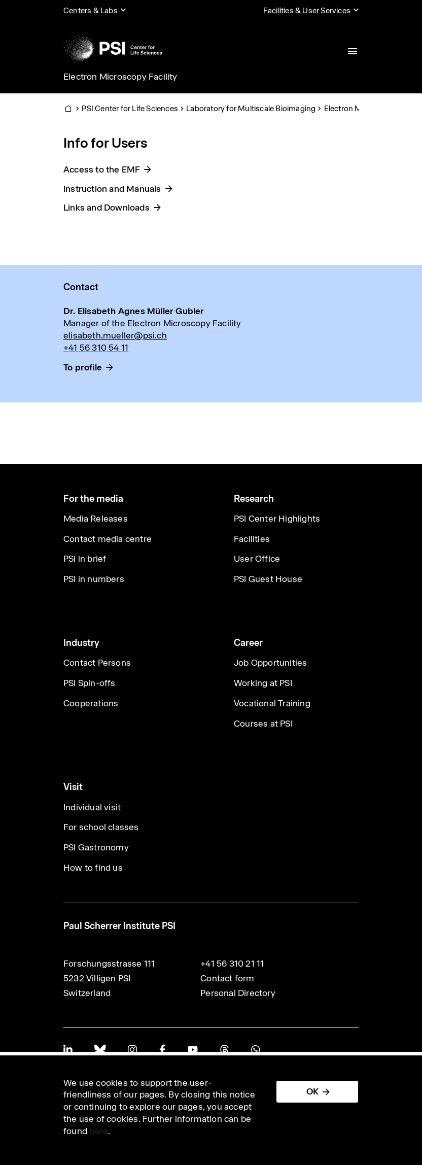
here (98, 1131)
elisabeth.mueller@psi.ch (115, 335)
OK (312, 1091)
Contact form (227, 978)
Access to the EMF (101, 169)
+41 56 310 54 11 (95, 347)
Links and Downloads (106, 207)
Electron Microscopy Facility (120, 77)
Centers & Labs (90, 10)
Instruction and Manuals (112, 189)
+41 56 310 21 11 (232, 963)
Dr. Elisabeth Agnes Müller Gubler (133, 311)
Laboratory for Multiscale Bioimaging (250, 108)
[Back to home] (112, 48)
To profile (82, 367)
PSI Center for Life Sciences (130, 108)
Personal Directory (237, 993)
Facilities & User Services (306, 10)
